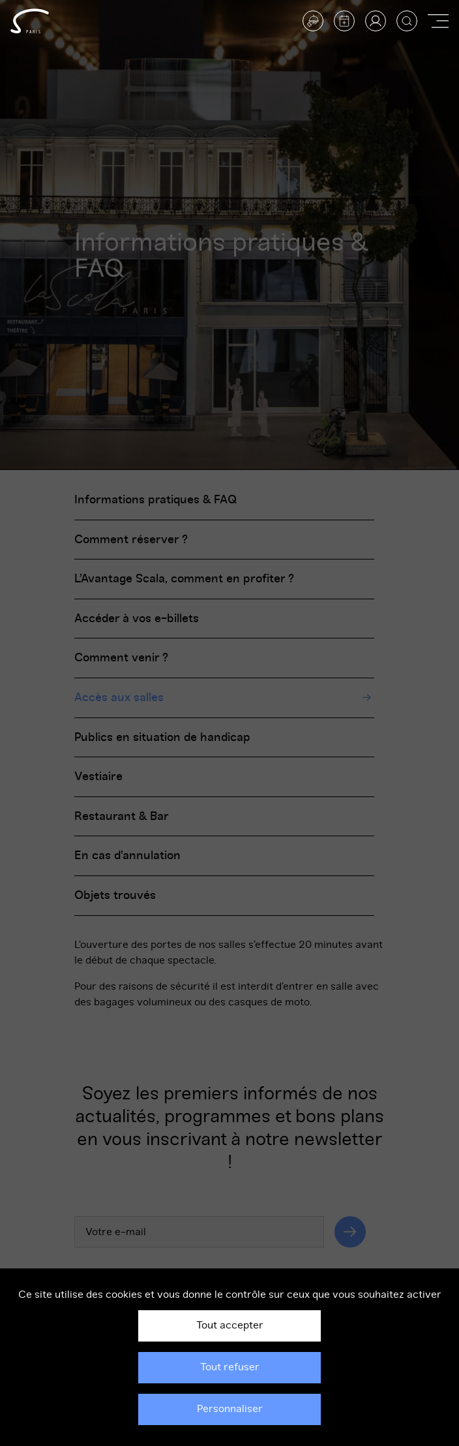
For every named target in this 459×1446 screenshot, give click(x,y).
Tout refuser (229, 1367)
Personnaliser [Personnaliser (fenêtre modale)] (230, 1409)
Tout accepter (229, 1325)
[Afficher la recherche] (406, 20)
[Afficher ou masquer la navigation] (438, 20)
